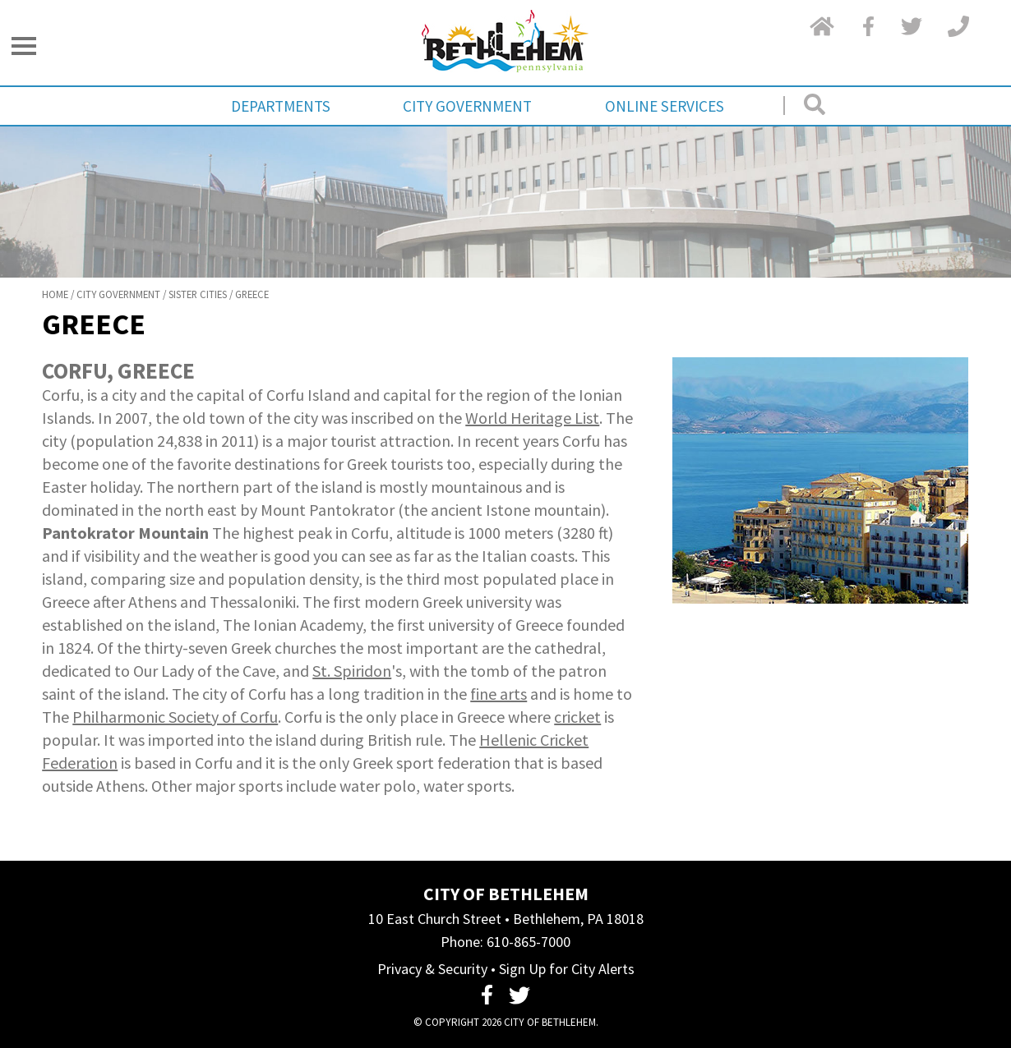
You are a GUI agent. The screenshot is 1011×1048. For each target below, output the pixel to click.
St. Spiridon (351, 670)
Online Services (664, 106)
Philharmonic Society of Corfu (175, 716)
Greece (252, 294)
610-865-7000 (528, 941)
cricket (577, 716)
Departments (280, 106)
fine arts (498, 693)
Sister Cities (197, 294)
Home (55, 294)
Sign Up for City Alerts (567, 968)
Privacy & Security (432, 968)
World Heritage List (532, 417)
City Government (467, 106)
